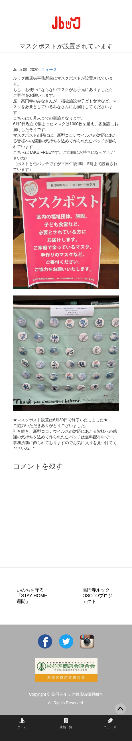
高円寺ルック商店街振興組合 (77, 694)
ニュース (49, 69)
